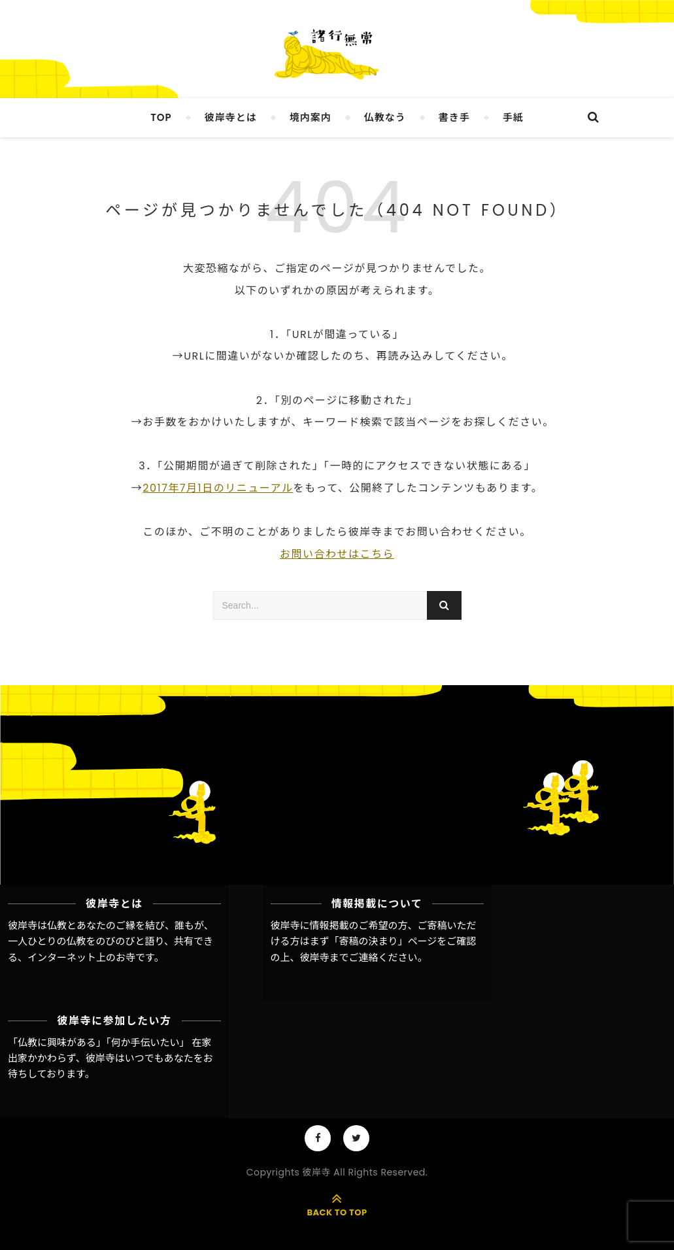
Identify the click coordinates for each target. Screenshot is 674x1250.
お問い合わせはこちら (337, 554)
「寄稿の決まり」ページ (383, 941)
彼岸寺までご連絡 (339, 957)
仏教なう (385, 117)
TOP (161, 117)
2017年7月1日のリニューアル (218, 488)
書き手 (454, 117)
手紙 (513, 117)
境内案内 (310, 117)
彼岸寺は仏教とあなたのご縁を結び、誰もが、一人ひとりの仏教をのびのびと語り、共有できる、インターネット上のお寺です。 (111, 941)
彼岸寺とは (231, 117)
